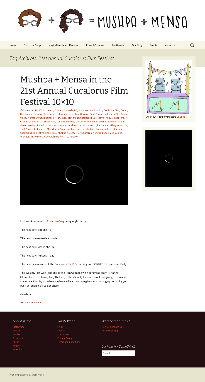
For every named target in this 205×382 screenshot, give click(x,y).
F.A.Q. (60, 326)
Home (12, 45)
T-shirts (111, 114)
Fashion (98, 110)
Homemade (26, 114)
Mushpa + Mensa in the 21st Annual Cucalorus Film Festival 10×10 (74, 90)
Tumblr (16, 334)
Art (51, 110)
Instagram (18, 326)
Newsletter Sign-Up (112, 326)
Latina (60, 114)
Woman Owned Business (41, 117)
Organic (84, 114)
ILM (125, 125)
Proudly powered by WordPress (26, 374)
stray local (117, 132)
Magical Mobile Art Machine (63, 45)
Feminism (109, 110)
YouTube (17, 349)
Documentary (86, 110)
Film (117, 110)
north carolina (71, 114)
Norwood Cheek (101, 132)
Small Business (98, 114)
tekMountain (26, 136)
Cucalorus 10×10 (64, 264)
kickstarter (40, 129)
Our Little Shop (32, 45)
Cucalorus (72, 125)
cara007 (73, 136)
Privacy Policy (64, 338)
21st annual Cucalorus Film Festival (86, 117)
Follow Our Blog (110, 330)
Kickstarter (49, 114)
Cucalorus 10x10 (87, 125)
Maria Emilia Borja (56, 129)
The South (121, 114)
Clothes (59, 110)
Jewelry (38, 114)
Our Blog (137, 45)
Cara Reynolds (47, 121)
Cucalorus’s (54, 221)
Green (124, 110)
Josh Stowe (26, 129)
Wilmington (57, 136)
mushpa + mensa (76, 129)
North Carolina (84, 132)
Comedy (68, 110)
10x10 (63, 117)
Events (153, 45)
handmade (103, 125)
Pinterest (18, 338)
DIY (75, 110)
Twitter (17, 330)
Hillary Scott (116, 125)
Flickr (16, 341)
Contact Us (63, 334)
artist (123, 117)
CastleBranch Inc (65, 121)
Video (23, 117)
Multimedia (118, 45)
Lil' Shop (181, 116)
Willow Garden (42, 136)
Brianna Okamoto (29, 121)
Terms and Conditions (68, 341)
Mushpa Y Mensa (66, 132)
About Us (170, 45)
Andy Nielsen (112, 117)
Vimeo (16, 345)
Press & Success (95, 45)
